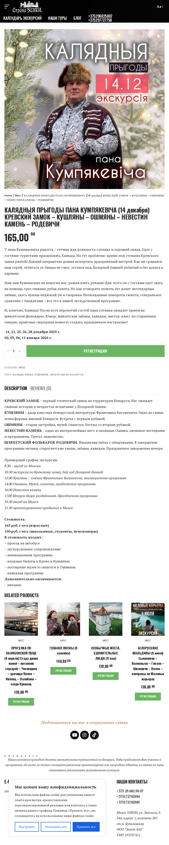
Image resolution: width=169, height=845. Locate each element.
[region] (57, 808)
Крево (29, 374)
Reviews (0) (40, 388)
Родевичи (41, 374)
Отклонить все (56, 827)
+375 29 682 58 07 (130, 789)
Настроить (27, 827)
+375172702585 (128, 800)
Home (8, 195)
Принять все (86, 827)
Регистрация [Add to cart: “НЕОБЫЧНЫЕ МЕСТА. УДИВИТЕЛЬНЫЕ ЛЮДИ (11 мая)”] (105, 675)
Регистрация (95, 351)
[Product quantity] (14, 351)
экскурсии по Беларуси (67, 374)
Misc (19, 195)
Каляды (18, 374)
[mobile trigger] (8, 6)
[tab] (15, 388)
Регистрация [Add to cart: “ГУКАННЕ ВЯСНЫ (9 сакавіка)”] (63, 670)
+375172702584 (128, 795)
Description (15, 388)
